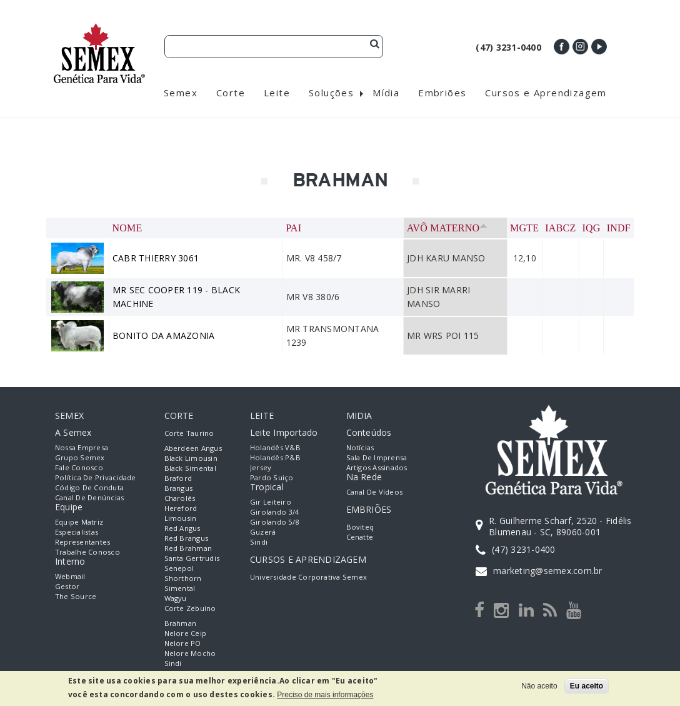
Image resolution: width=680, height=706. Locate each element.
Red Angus (182, 528)
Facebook (561, 46)
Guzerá (263, 532)
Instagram (580, 46)
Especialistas (76, 532)
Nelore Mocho (190, 653)
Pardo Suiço (272, 477)
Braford (178, 478)
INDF (619, 228)
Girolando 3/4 (274, 512)
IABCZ (560, 228)
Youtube (599, 46)
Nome (127, 228)
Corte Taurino (189, 433)
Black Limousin (191, 458)
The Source (75, 596)
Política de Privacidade (95, 477)
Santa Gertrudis (192, 558)
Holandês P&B (275, 457)
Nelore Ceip (185, 633)
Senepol (179, 568)
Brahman (180, 623)
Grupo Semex (80, 457)
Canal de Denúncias (89, 497)
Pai (293, 228)
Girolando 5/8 (274, 522)
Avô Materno (447, 228)
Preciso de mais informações (325, 694)
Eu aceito (586, 686)
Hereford (181, 508)
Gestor (67, 586)
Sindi (173, 663)
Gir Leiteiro (270, 502)
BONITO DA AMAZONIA (163, 335)
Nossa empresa (81, 447)
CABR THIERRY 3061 (155, 258)
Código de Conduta (89, 487)
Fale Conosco (79, 467)
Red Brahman (188, 548)
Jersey (260, 467)
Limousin (180, 518)
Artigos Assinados (377, 467)
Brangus (178, 488)
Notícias (360, 447)
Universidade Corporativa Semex (308, 577)
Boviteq (360, 527)
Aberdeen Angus (193, 448)
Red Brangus (186, 538)
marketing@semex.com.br (547, 571)
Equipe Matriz (79, 522)
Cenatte (360, 537)
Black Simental (190, 468)
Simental (180, 588)
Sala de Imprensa (377, 457)
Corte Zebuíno (190, 608)
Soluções (331, 92)
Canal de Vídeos (374, 492)
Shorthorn (183, 578)
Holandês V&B (275, 447)
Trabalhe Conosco (87, 552)
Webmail (70, 576)
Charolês (180, 498)
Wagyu (175, 598)
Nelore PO (182, 643)
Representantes (82, 542)
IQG (591, 228)
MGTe (524, 228)
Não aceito (539, 686)
